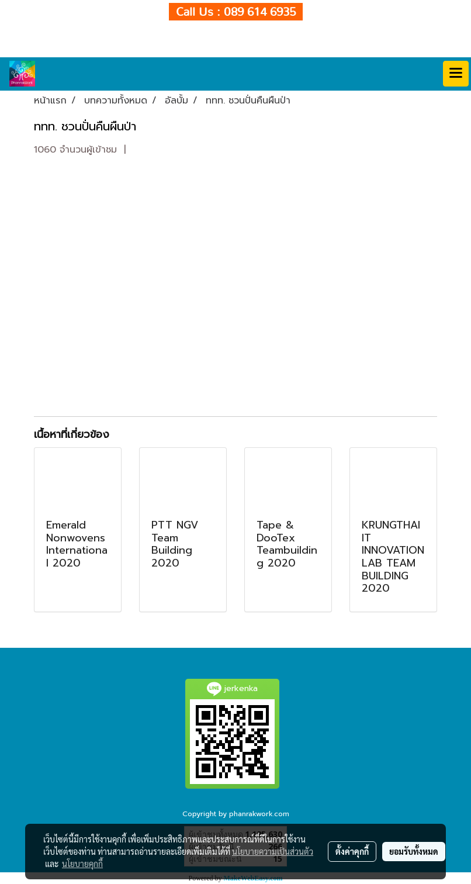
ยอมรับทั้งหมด (413, 851)
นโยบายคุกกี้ (82, 863)
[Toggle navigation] (456, 74)
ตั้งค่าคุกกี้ (352, 851)
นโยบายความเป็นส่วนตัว (272, 851)
